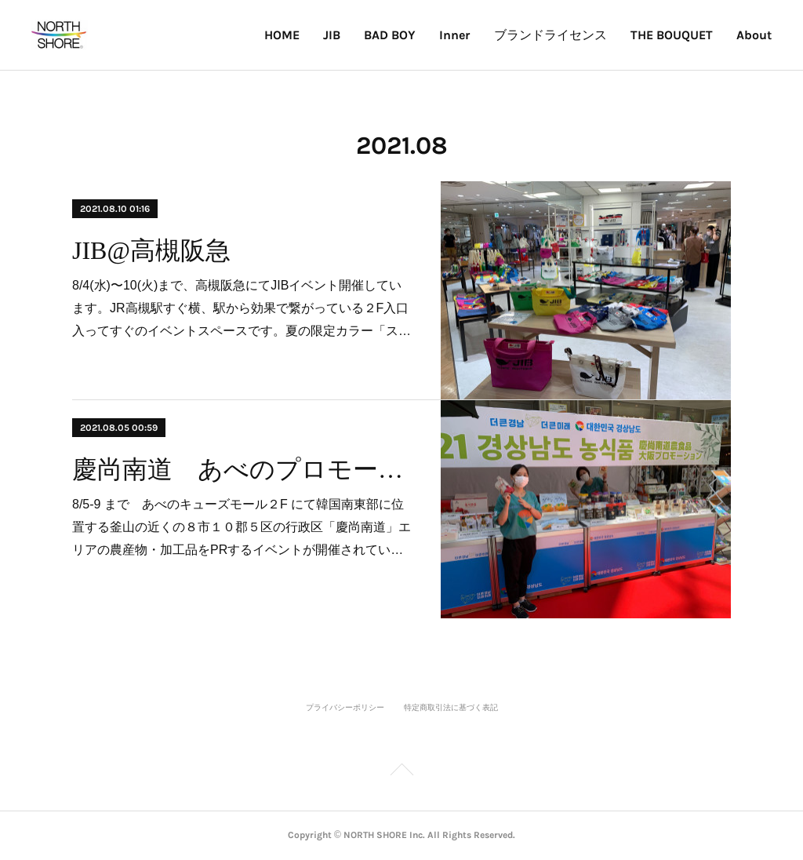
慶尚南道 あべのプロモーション (242, 469)
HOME (282, 34)
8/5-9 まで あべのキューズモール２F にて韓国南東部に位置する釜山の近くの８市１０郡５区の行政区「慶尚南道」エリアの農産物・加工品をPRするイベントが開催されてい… (241, 526)
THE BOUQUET (671, 34)
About (754, 34)
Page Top (401, 772)
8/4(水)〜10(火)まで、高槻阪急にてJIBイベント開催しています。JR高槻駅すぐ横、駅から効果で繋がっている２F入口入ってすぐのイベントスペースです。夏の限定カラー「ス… (241, 308)
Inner (455, 34)
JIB (331, 34)
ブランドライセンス (550, 34)
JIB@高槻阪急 (151, 250)
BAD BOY (390, 34)
